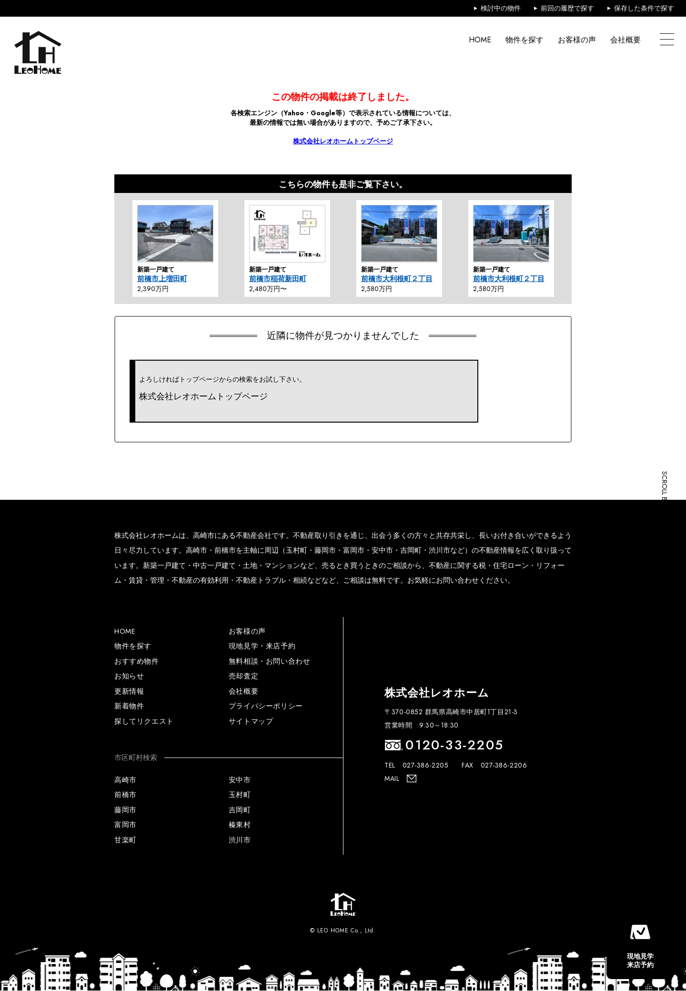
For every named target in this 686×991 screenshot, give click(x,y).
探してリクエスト (144, 721)
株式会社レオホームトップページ (343, 141)
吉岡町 (240, 810)
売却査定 (243, 676)
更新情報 (129, 691)
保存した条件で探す (644, 8)
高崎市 (125, 780)
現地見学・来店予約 (262, 646)
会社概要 (625, 39)
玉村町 (240, 794)
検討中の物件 (501, 8)
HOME (480, 39)
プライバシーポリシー (266, 706)
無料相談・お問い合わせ (270, 661)
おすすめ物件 (136, 661)
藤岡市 (125, 810)
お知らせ (129, 676)
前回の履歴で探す (567, 8)
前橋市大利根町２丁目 (397, 278)
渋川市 (240, 840)
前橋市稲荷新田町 (277, 278)
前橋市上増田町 (162, 278)
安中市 (240, 780)
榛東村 (240, 824)
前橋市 (125, 794)
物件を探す (524, 39)
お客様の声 (577, 39)
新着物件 (129, 706)
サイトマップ (251, 721)
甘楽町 (125, 840)
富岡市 (125, 824)
